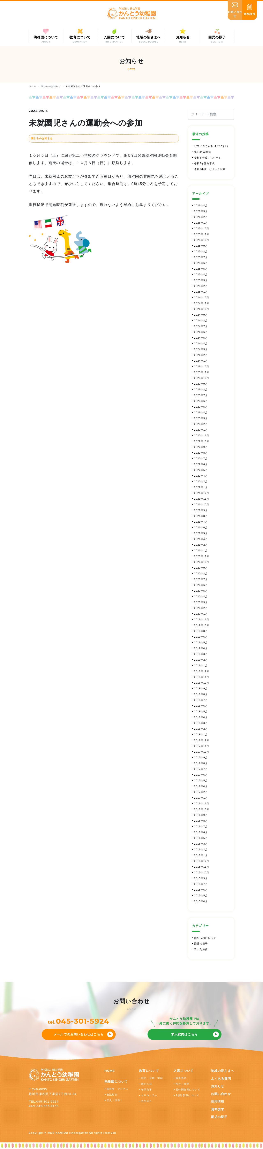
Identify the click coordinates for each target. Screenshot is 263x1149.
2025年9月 (201, 245)
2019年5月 (201, 642)
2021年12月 (201, 493)
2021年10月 (201, 504)
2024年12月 (201, 297)
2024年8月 (201, 320)
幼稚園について (116, 1081)
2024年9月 (201, 314)
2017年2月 (201, 792)
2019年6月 (201, 636)
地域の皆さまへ (222, 1070)
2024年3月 (201, 349)
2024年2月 (201, 355)
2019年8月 (201, 631)
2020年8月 (201, 573)
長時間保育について (188, 1089)
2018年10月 (201, 682)
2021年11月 (201, 498)
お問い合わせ (221, 1094)
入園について (184, 1070)
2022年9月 (201, 447)
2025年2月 (201, 286)
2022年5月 (201, 470)
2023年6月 (201, 401)
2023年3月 (201, 418)
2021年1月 (201, 550)
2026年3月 (201, 211)
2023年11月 (201, 372)
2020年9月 (201, 567)
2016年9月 (201, 815)
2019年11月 (201, 619)
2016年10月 (201, 809)
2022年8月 (201, 452)
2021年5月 (201, 533)
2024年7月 (201, 326)
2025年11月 (201, 234)
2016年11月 (201, 803)
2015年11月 (201, 866)
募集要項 (181, 1078)
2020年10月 (201, 562)
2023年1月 (201, 429)
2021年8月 (201, 516)
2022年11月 (201, 435)
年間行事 (146, 1089)
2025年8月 (201, 251)
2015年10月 (201, 872)
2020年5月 (201, 590)
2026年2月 (201, 217)
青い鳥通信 (201, 949)
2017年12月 (201, 740)
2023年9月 (201, 383)
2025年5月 (201, 268)
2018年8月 (201, 694)
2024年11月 (201, 303)
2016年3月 (201, 843)
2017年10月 (201, 751)
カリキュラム (149, 1095)
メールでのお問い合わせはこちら (79, 1034)
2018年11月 (201, 677)
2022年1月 (201, 487)
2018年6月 (201, 705)
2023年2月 (201, 424)
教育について (149, 1070)
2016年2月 (201, 849)
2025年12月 (201, 228)
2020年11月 (201, 556)
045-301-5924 (82, 1021)
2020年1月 (201, 613)
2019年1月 (201, 665)
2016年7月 (201, 826)
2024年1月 (201, 360)
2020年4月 (201, 596)
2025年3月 (201, 280)
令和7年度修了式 (204, 163)
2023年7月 (201, 395)
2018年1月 (201, 734)
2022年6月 (201, 464)
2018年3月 (201, 723)
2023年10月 (201, 378)
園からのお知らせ (42, 138)
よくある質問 (221, 1078)
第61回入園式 (202, 152)
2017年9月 (201, 757)
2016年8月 (201, 820)
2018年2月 (201, 728)
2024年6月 (201, 332)
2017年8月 (201, 763)
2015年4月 (201, 901)
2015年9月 (201, 878)
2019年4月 (201, 648)
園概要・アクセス (117, 1088)
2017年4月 (201, 786)
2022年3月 (201, 481)
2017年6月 (201, 774)
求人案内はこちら (184, 1034)
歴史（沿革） (115, 1100)
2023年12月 (201, 366)
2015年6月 (201, 889)
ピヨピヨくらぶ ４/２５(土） (212, 146)
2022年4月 (201, 475)
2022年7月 (201, 458)
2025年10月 (201, 240)
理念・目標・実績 (152, 1078)
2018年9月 (201, 688)
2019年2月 (201, 659)
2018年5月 (201, 711)
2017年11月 (201, 746)
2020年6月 (201, 585)
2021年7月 (201, 521)
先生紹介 (146, 1101)
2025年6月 (201, 263)
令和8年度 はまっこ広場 (210, 169)
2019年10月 (201, 625)
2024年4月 (201, 343)
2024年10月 (201, 309)
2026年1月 (201, 222)
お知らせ (217, 1086)
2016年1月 (201, 855)
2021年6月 (201, 527)
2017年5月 (201, 780)
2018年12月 (201, 671)
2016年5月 (201, 838)
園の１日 (146, 1083)
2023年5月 (201, 406)
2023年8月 (201, 389)
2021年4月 (201, 539)
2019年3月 (201, 654)
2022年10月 (201, 441)
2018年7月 (201, 700)
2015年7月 (201, 884)
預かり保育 (182, 1083)
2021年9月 (201, 510)
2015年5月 (201, 895)
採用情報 (217, 1101)
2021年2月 (201, 544)
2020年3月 (201, 602)
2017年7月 (201, 769)
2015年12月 (201, 861)
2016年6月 (201, 832)
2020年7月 (201, 579)
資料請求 (217, 1109)
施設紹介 (112, 1094)
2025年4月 (201, 274)
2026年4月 (201, 205)
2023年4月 (201, 412)
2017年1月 (201, 797)
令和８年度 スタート (207, 157)
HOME (110, 1070)
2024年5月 (201, 337)
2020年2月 (201, 608)
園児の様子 (201, 943)
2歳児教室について (187, 1095)
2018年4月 (201, 717)
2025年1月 (201, 291)
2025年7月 (201, 257)
